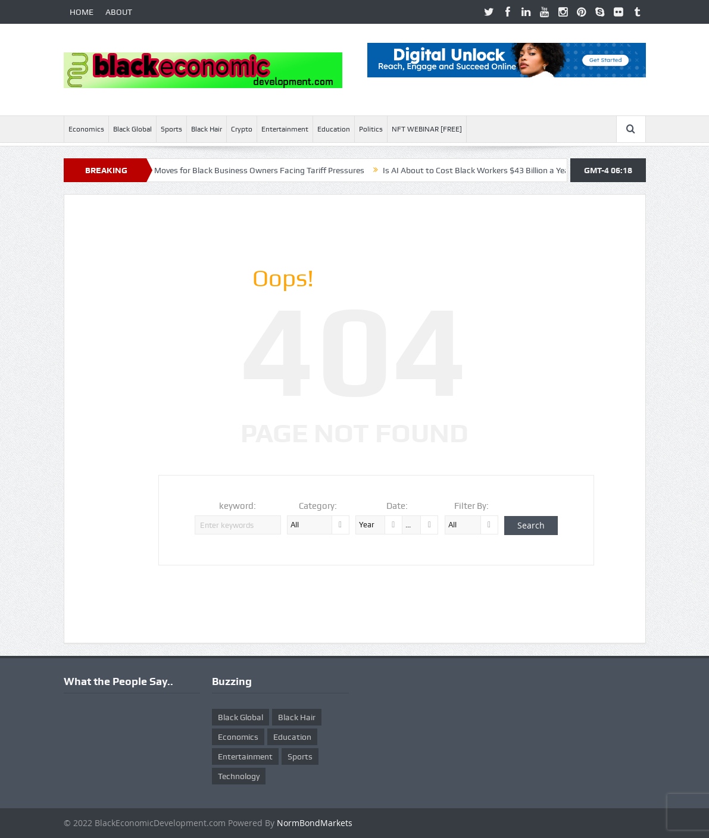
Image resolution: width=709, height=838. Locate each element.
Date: (397, 506)
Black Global (132, 129)
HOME (81, 12)
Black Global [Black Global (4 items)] (240, 717)
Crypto (241, 129)
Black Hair (206, 129)
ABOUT (118, 12)
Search (531, 525)
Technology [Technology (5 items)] (239, 776)
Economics (86, 129)
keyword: (237, 506)
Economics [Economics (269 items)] (238, 737)
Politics (371, 129)
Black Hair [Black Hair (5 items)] (297, 717)
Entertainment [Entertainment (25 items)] (245, 756)
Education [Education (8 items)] (292, 737)
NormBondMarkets (314, 822)
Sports (171, 129)
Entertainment (284, 129)
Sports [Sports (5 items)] (300, 756)
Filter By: (471, 506)
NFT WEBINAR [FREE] (427, 129)
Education (333, 129)
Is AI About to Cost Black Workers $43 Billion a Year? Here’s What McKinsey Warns (541, 170)
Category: (318, 506)
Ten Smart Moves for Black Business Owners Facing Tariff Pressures (245, 170)
